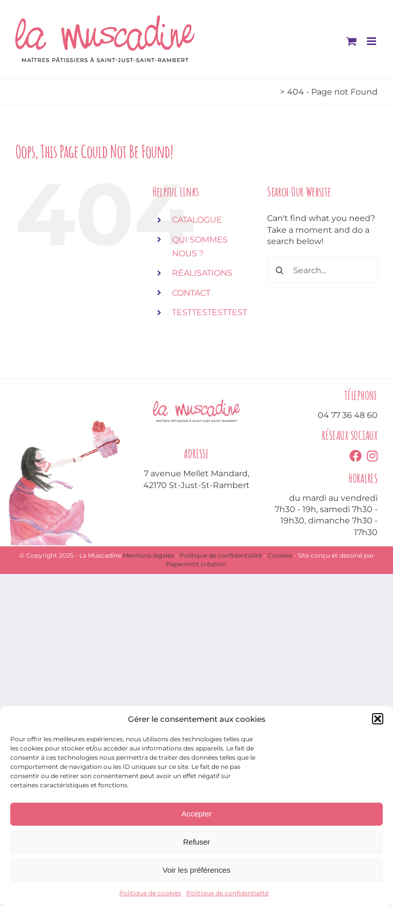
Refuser (196, 841)
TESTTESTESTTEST (209, 312)
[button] (378, 719)
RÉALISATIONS (202, 273)
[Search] (280, 270)
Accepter (196, 813)
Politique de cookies (150, 893)
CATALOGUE (197, 220)
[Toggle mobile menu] (372, 41)
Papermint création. (197, 564)
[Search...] (322, 270)
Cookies (280, 555)
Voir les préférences (197, 870)
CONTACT (191, 293)
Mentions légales (148, 555)
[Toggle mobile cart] (351, 41)
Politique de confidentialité (227, 893)
